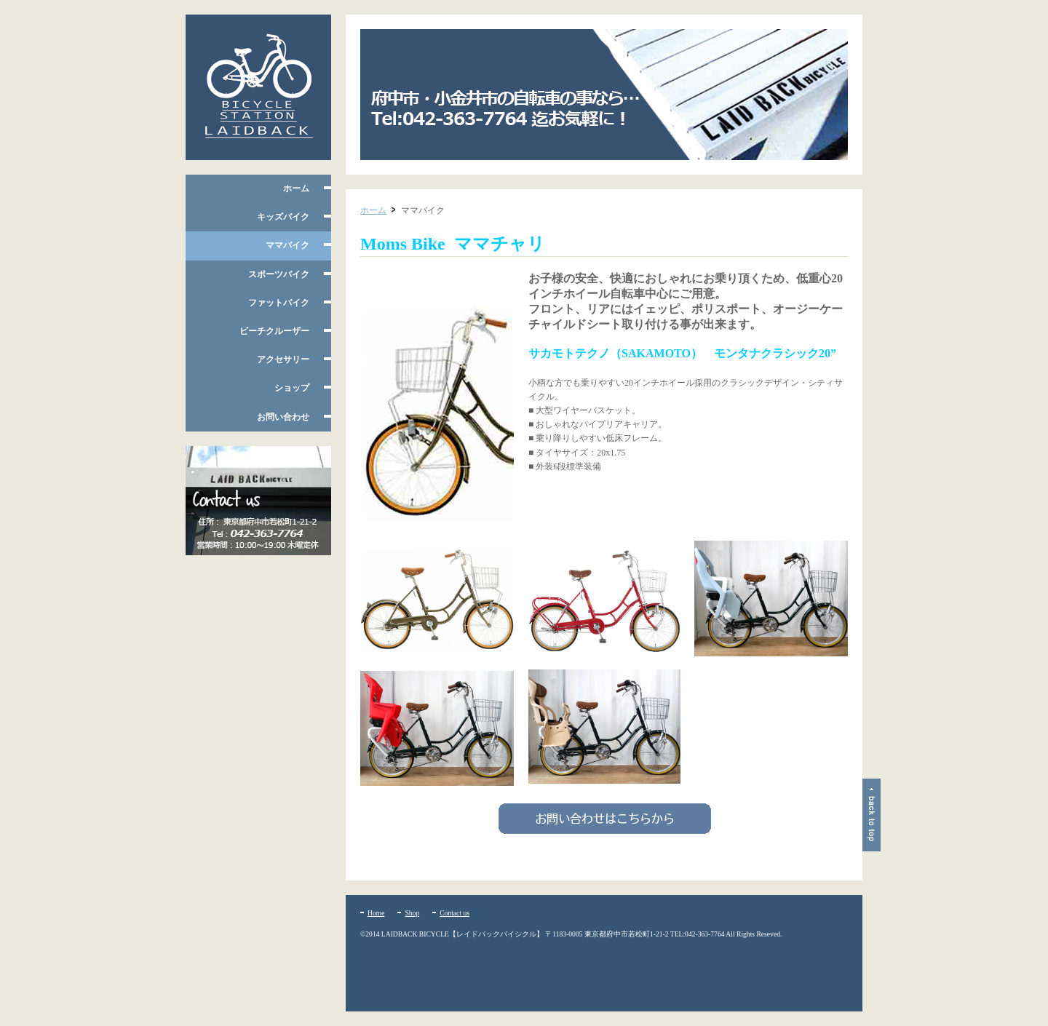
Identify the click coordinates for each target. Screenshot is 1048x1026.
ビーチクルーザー (274, 331)
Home (376, 913)
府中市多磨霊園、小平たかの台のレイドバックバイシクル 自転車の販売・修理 (258, 87)
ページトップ (871, 815)
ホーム (296, 188)
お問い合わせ (283, 417)
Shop (412, 913)
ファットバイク (278, 303)
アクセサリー (283, 359)
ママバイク (287, 245)
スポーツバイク (278, 274)
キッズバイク (283, 217)
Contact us (454, 913)
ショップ (291, 388)
